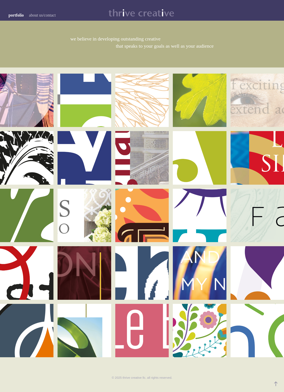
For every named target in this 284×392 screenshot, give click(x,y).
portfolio (16, 15)
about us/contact (42, 15)
